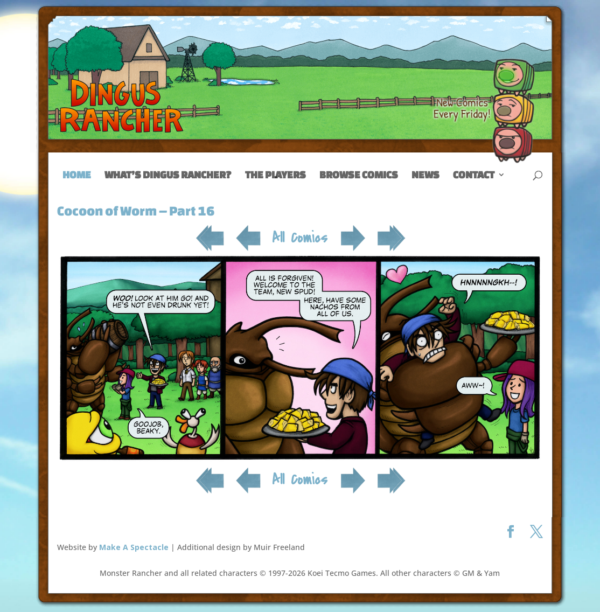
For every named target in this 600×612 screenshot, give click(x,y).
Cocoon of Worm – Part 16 (136, 210)
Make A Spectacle (134, 547)
